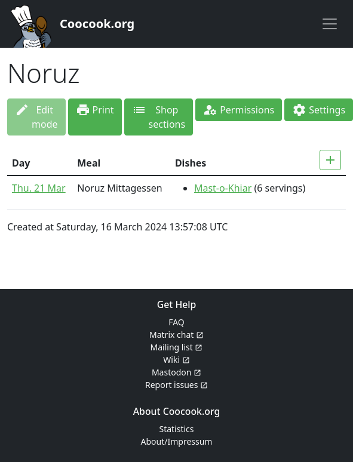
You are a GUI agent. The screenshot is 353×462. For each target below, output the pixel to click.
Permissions (238, 110)
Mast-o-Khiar (222, 188)
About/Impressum (177, 441)
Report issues (176, 384)
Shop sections (159, 117)
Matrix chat (176, 334)
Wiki (176, 359)
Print (95, 110)
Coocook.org (97, 24)
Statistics (176, 429)
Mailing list (177, 347)
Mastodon (176, 372)
